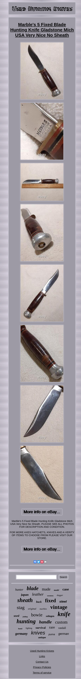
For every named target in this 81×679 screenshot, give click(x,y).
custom (61, 622)
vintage (58, 607)
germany (21, 634)
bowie (36, 614)
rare (52, 627)
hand (20, 628)
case (66, 589)
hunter (19, 589)
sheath (25, 600)
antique (42, 637)
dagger (60, 595)
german (63, 634)
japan (25, 594)
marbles (43, 609)
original (32, 608)
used (16, 615)
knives (38, 633)
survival (41, 627)
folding (25, 617)
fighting (29, 628)
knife (64, 614)
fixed (50, 600)
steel (63, 601)
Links (42, 656)
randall (62, 627)
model (56, 590)
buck (39, 601)
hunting (26, 621)
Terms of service (42, 672)
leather (38, 594)
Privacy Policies (42, 667)
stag (20, 607)
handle (45, 621)
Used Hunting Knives (42, 650)
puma (51, 634)
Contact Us (42, 661)
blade (33, 588)
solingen (50, 616)
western (50, 596)
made (46, 589)
